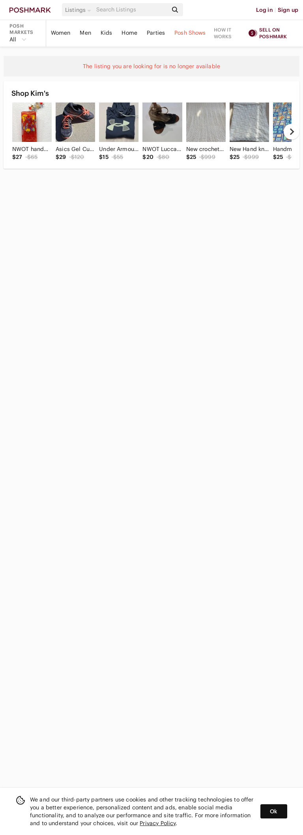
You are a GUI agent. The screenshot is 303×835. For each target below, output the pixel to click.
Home (129, 32)
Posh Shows (190, 32)
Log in (264, 9)
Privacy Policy (158, 823)
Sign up (288, 9)
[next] (291, 132)
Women (61, 32)
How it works (223, 33)
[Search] (131, 9)
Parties (156, 32)
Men (85, 32)
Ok (273, 811)
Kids (106, 32)
